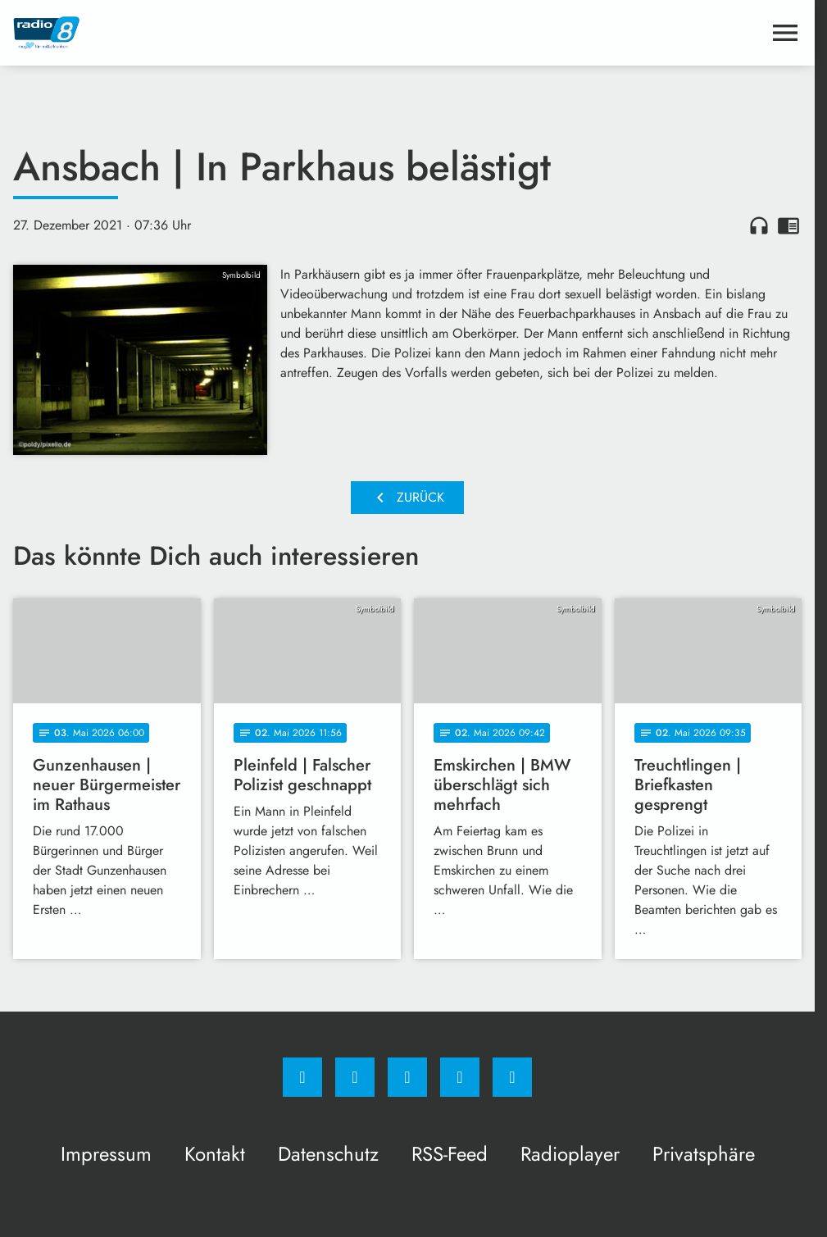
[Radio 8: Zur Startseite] (210, 32)
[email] (512, 1077)
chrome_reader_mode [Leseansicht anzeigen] (788, 225)
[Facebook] (302, 1077)
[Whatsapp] (407, 1077)
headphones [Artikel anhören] (758, 225)
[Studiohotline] (459, 1077)
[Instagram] (355, 1077)
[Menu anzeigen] (785, 32)
